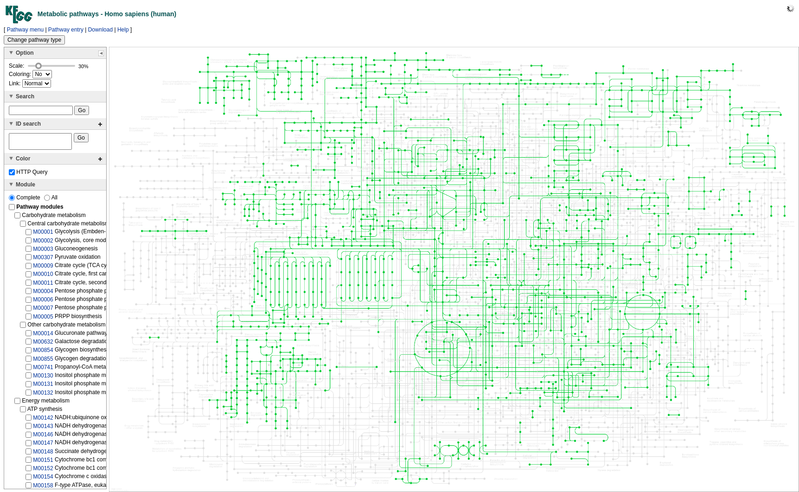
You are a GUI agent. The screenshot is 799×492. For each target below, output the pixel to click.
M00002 (43, 243)
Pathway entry (65, 29)
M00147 (43, 445)
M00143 (43, 429)
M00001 (43, 234)
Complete (25, 200)
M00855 (43, 361)
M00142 (43, 420)
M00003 (43, 252)
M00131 (43, 386)
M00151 (43, 463)
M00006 (43, 302)
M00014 (43, 336)
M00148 (43, 454)
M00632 (43, 344)
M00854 (43, 353)
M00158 (43, 488)
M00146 (43, 437)
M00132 (43, 395)
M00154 (43, 479)
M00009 (43, 268)
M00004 (43, 294)
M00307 (43, 260)
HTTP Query (28, 175)
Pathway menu (25, 29)
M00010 (43, 277)
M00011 (43, 285)
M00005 (43, 319)
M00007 (43, 310)
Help (123, 29)
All (51, 200)
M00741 (43, 370)
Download (100, 29)
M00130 (43, 378)
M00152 (43, 471)
